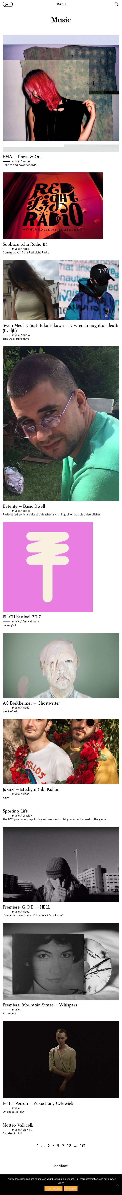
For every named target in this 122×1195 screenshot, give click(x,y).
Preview (27, 815)
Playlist (27, 1129)
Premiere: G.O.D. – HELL (27, 907)
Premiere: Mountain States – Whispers (40, 1005)
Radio (26, 248)
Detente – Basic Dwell (24, 506)
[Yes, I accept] (117, 1185)
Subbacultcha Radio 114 (25, 244)
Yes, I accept (53, 1188)
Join (7, 4)
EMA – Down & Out (22, 157)
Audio (26, 161)
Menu (61, 4)
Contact (61, 1166)
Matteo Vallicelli (18, 1125)
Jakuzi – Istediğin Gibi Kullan (31, 789)
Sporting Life (15, 811)
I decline (71, 1188)
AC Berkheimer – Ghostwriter (31, 703)
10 (69, 1145)
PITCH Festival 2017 (22, 617)
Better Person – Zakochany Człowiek (38, 1104)
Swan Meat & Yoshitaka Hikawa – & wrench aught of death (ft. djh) (60, 328)
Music (16, 161)
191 (82, 1145)
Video (26, 707)
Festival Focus (31, 621)
